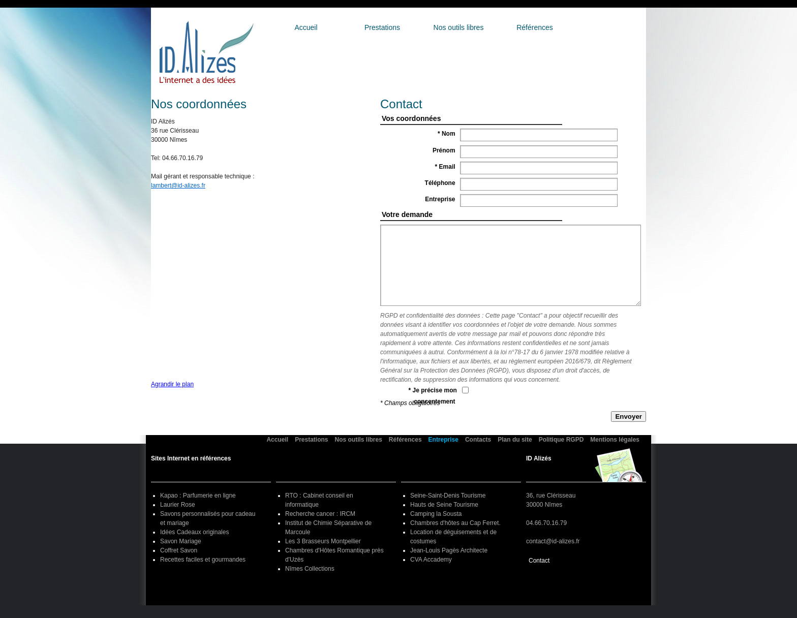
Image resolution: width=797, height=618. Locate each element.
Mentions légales (614, 439)
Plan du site (515, 439)
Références (534, 27)
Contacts (478, 439)
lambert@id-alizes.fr (178, 185)
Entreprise (610, 27)
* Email (446, 166)
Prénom (445, 150)
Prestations (382, 27)
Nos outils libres (459, 27)
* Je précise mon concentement (433, 396)
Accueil (305, 27)
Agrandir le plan (172, 384)
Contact (539, 560)
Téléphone (441, 183)
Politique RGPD (561, 439)
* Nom (447, 133)
